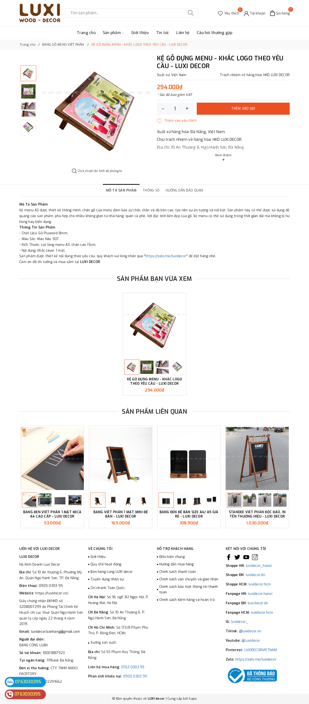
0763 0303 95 (133, 667)
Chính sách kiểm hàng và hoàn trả (187, 599)
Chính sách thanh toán (177, 571)
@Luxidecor (251, 640)
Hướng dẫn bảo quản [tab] (184, 190)
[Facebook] (229, 557)
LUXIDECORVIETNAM (260, 650)
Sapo (193, 699)
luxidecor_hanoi (259, 565)
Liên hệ (183, 32)
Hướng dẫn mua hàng (176, 564)
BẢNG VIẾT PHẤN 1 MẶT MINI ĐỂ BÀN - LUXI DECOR (120, 514)
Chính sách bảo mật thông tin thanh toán (188, 589)
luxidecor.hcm (260, 584)
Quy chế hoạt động (106, 564)
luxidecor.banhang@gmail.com (55, 631)
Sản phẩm (113, 33)
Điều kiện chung (172, 557)
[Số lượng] (175, 109)
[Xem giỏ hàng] (280, 13)
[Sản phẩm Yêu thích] (228, 13)
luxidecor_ (239, 621)
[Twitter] (237, 557)
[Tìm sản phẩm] (131, 13)
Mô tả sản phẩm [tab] (121, 190)
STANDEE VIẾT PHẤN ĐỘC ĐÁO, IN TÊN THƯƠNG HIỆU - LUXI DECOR (257, 514)
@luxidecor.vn (250, 631)
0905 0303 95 (135, 676)
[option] (97, 112)
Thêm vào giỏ (243, 108)
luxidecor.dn (255, 575)
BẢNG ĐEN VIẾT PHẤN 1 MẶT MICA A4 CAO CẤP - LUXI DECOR (52, 514)
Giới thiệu (140, 32)
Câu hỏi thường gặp (214, 32)
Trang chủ (86, 32)
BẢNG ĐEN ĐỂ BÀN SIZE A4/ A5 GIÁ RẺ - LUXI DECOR (189, 514)
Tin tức (162, 32)
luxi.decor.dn (258, 603)
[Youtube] (246, 557)
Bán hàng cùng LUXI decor (112, 571)
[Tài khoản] (255, 13)
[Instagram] (255, 557)
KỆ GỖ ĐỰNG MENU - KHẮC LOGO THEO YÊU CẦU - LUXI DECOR (154, 381)
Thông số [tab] (151, 190)
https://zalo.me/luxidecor (165, 256)
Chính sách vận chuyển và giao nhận (188, 579)
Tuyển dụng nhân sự (107, 579)
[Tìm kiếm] (190, 13)
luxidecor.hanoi (260, 593)
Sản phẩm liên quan (154, 412)
